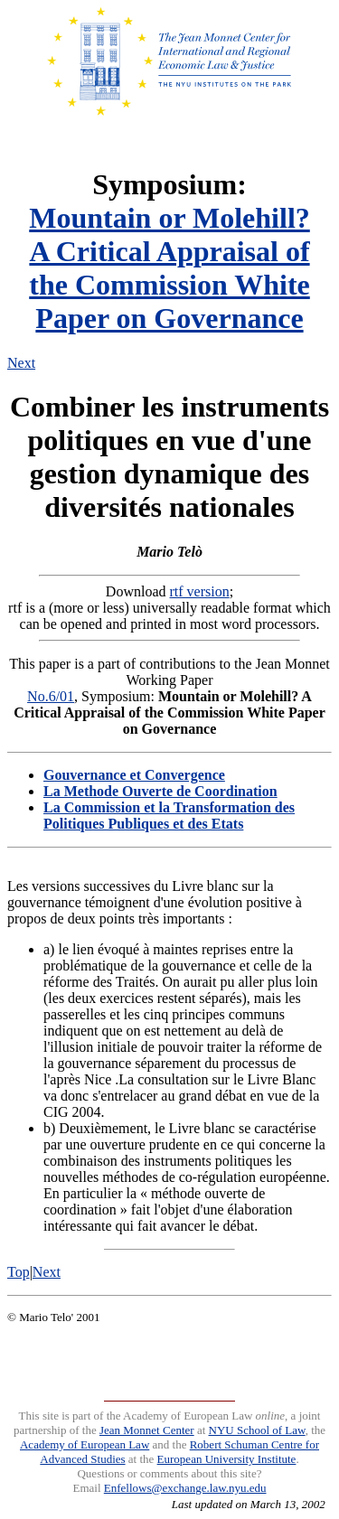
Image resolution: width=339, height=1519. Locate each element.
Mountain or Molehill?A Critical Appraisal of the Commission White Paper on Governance (169, 268)
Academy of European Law (84, 1444)
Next (21, 362)
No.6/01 (50, 696)
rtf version (200, 591)
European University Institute (227, 1459)
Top (18, 1272)
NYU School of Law (257, 1430)
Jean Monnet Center (146, 1430)
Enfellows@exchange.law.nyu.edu (185, 1488)
